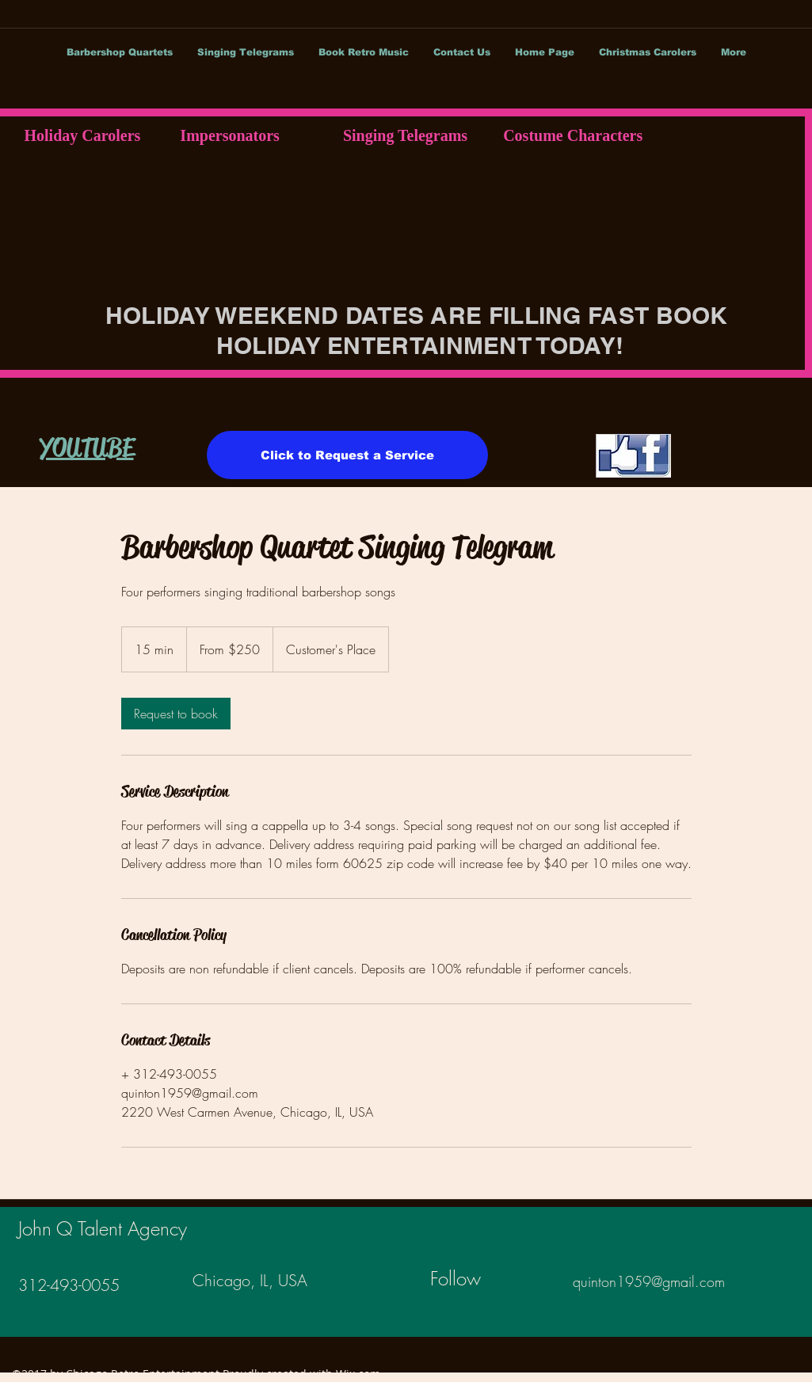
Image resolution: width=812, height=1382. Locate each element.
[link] (176, 713)
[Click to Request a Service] (347, 455)
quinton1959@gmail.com (649, 1281)
